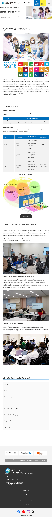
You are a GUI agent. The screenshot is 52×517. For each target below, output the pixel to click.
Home (1, 16)
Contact (29, 3)
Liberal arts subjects (26, 403)
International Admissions (36, 3)
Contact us (26, 490)
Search (24, 3)
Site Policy (22, 500)
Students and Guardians (15, 460)
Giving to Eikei (29, 460)
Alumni (43, 460)
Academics (7, 16)
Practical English (26, 391)
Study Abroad (26, 421)
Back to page (26, 216)
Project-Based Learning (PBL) (26, 409)
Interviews (36, 460)
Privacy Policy (30, 500)
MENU (49, 3)
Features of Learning (15, 16)
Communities (22, 460)
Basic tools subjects (26, 397)
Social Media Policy (26, 504)
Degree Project (26, 427)
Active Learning (26, 385)
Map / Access (10, 476)
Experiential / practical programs (26, 415)
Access (19, 3)
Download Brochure (43, 3)
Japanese (15, 3)
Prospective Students (8, 460)
